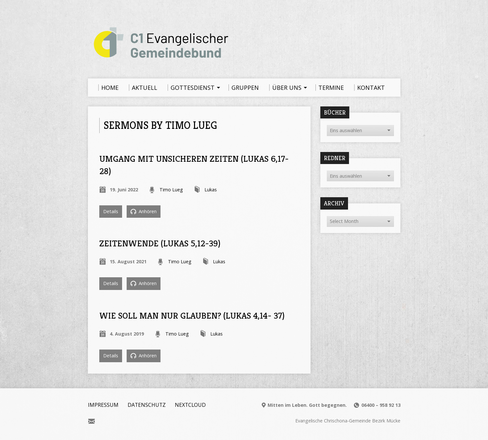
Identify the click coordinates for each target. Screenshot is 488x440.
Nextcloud (190, 404)
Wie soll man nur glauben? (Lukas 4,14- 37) (192, 315)
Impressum (103, 404)
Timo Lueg (171, 189)
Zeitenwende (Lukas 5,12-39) (159, 243)
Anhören (144, 211)
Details (110, 211)
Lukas (210, 189)
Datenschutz (147, 404)
